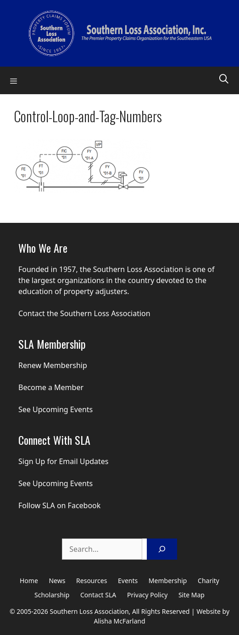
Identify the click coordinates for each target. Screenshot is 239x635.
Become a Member (50, 387)
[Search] (162, 549)
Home (29, 580)
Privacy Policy (147, 594)
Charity (208, 580)
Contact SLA (98, 594)
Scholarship (51, 594)
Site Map (191, 594)
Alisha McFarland (119, 621)
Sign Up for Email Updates (63, 461)
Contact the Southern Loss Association (84, 313)
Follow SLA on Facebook (59, 505)
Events (128, 580)
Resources (91, 580)
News (57, 580)
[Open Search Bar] (224, 78)
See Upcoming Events (55, 409)
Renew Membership (52, 365)
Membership (168, 580)
